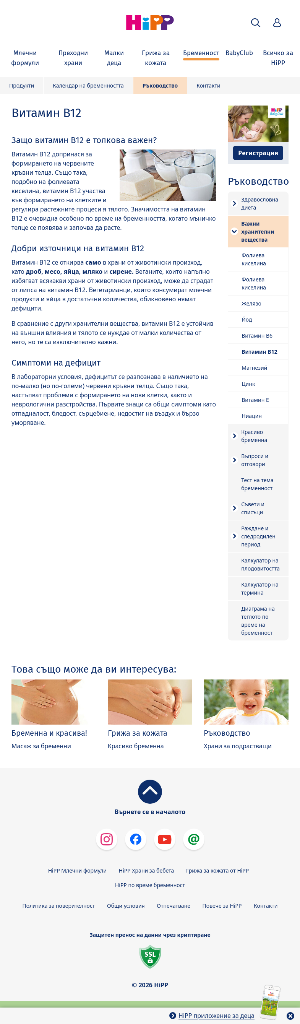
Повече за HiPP (222, 905)
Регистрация (258, 153)
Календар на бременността (88, 85)
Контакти (208, 85)
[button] (255, 23)
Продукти (21, 85)
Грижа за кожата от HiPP (217, 870)
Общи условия (126, 905)
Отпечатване (173, 905)
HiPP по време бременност (150, 885)
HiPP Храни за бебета (146, 870)
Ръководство (160, 85)
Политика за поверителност (59, 905)
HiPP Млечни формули (77, 870)
